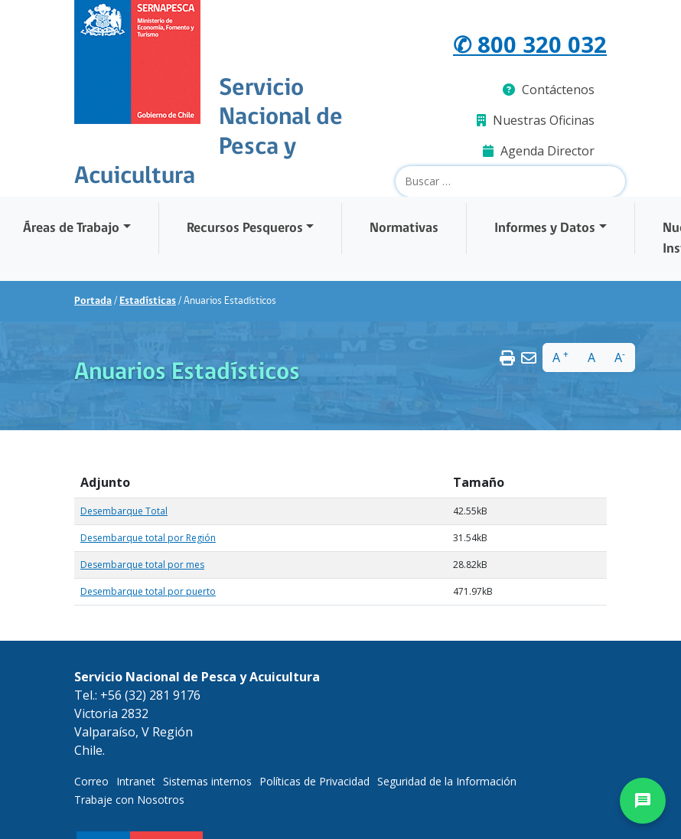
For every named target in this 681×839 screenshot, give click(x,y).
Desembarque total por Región (148, 537)
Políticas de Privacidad (314, 781)
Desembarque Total (124, 510)
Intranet (135, 781)
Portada (93, 301)
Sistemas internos (207, 781)
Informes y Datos (544, 228)
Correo (91, 781)
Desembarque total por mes (142, 564)
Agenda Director (539, 150)
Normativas (404, 228)
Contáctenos (549, 89)
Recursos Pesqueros (245, 228)
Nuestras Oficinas (536, 120)
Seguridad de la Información (446, 781)
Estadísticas (147, 301)
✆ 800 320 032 (530, 44)
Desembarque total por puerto (148, 591)
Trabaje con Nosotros (129, 799)
